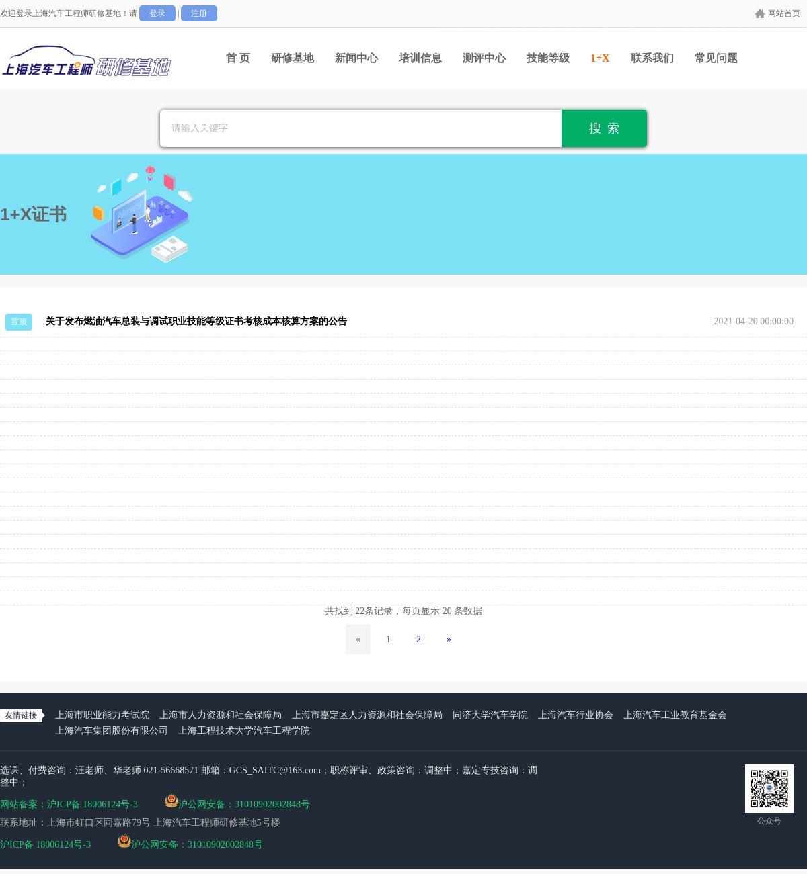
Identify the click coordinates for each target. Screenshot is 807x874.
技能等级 (548, 58)
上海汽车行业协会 (575, 715)
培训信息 (420, 58)
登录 (157, 13)
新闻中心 (356, 58)
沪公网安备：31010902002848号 (237, 800)
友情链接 (21, 715)
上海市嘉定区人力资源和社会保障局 (367, 715)
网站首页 (784, 13)
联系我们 (652, 58)
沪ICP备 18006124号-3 (92, 804)
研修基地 (292, 58)
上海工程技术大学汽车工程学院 (244, 731)
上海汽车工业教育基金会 (675, 715)
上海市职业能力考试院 (102, 715)
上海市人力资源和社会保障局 (220, 715)
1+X (600, 58)
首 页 (238, 58)
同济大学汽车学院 (490, 715)
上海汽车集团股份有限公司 (111, 731)
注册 (199, 13)
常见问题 (716, 58)
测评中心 (484, 58)
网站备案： (23, 804)
